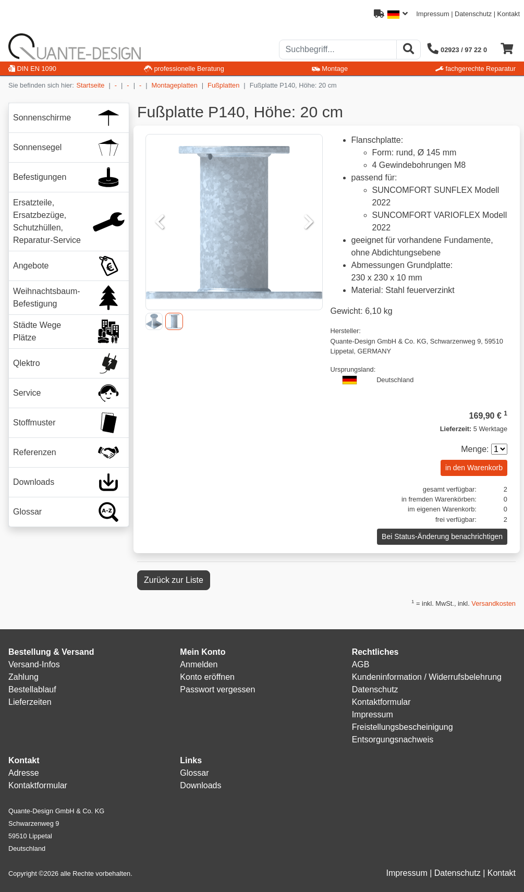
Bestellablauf (32, 689)
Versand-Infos (34, 664)
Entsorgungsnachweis (393, 739)
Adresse (23, 772)
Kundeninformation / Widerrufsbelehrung (427, 677)
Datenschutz (473, 14)
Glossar (194, 772)
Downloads (200, 785)
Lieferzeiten (30, 702)
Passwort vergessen (217, 689)
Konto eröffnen (207, 677)
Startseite (90, 85)
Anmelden (198, 664)
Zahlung (23, 677)
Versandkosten (493, 603)
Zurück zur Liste (173, 580)
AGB (361, 664)
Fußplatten (223, 85)
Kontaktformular (381, 702)
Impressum (432, 14)
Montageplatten (175, 85)
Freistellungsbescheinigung (402, 727)
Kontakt (508, 14)
